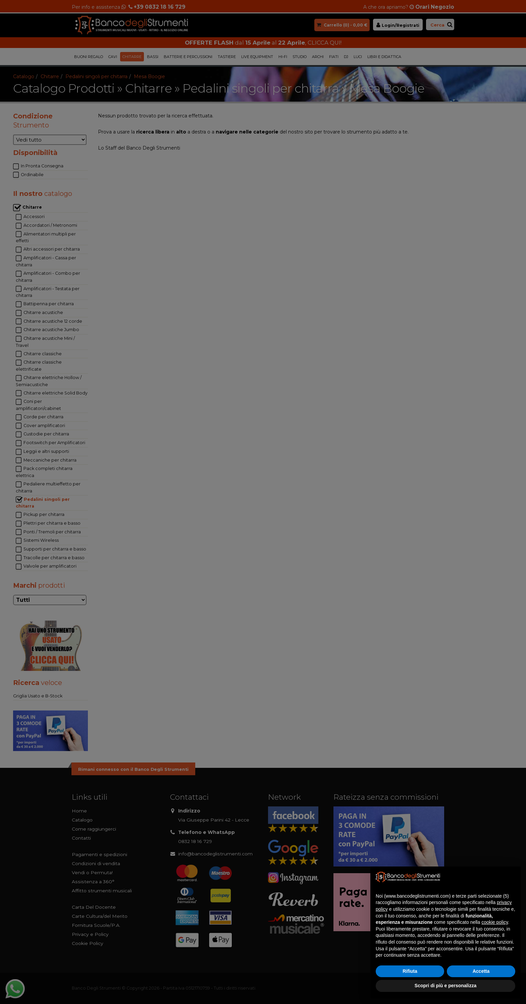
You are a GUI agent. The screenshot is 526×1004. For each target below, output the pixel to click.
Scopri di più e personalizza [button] (445, 985)
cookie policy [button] (494, 922)
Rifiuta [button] (410, 971)
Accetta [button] (481, 971)
